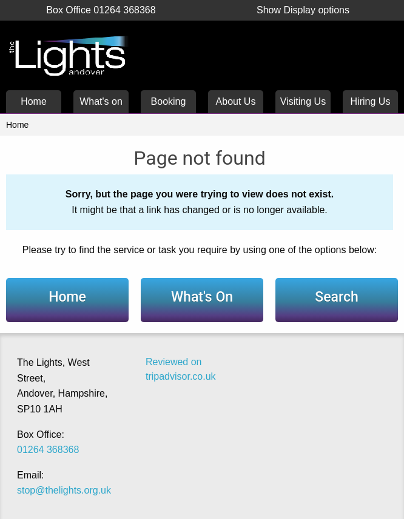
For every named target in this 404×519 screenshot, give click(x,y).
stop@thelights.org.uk (64, 490)
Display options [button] (303, 10)
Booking (168, 101)
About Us (236, 101)
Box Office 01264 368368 (100, 10)
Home (34, 101)
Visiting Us (303, 101)
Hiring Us (371, 101)
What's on (101, 101)
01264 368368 (48, 450)
